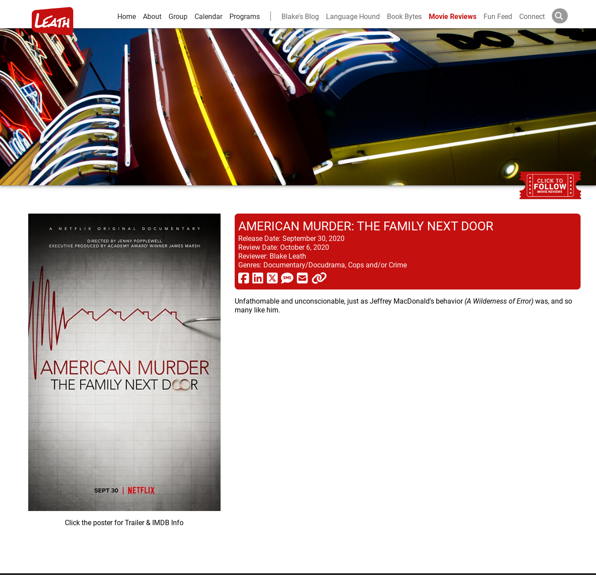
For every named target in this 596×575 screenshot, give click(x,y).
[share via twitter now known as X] (272, 277)
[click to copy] (319, 277)
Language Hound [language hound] (353, 16)
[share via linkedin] (257, 277)
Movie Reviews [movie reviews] (452, 16)
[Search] (567, 16)
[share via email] (302, 277)
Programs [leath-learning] (244, 16)
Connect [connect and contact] (532, 16)
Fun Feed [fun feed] (498, 16)
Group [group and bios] (178, 16)
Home (126, 16)
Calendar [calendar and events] (208, 16)
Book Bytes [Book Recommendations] (404, 16)
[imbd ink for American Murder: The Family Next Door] (124, 386)
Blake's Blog (300, 16)
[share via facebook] (243, 277)
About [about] (152, 16)
